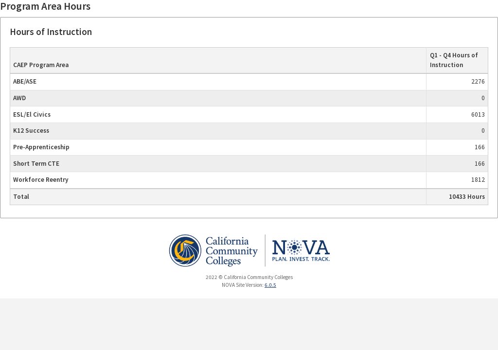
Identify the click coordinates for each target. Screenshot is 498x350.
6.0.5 (270, 284)
